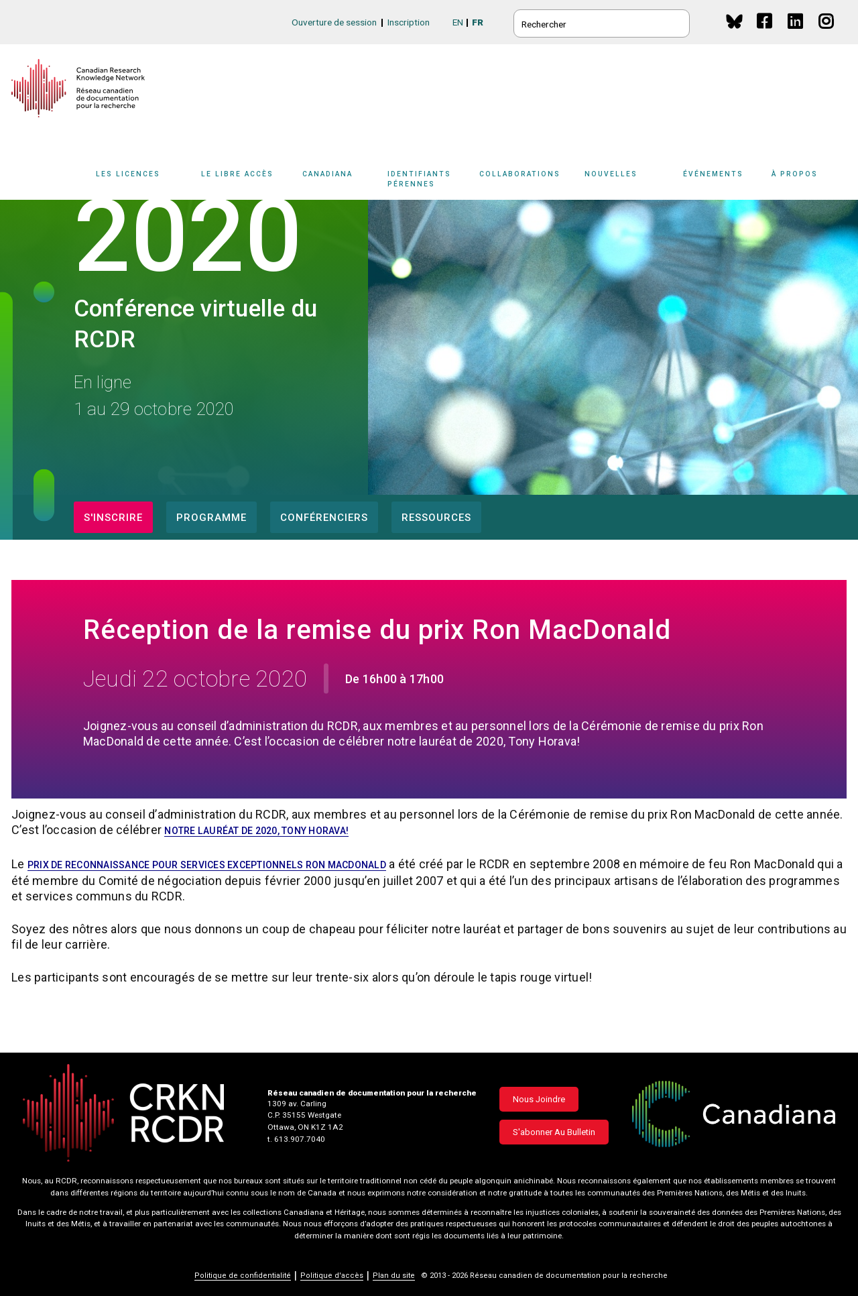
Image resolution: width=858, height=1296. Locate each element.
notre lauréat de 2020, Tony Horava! (256, 830)
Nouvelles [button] (611, 174)
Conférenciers (324, 518)
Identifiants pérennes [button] (419, 178)
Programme (211, 518)
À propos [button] (795, 174)
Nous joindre (539, 1099)
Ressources (436, 518)
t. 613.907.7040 (296, 1139)
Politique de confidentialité (242, 1275)
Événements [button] (713, 174)
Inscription (408, 22)
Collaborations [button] (519, 174)
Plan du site (394, 1275)
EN (457, 22)
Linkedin (796, 33)
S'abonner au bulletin (554, 1132)
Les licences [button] (128, 174)
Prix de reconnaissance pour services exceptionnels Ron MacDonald (206, 865)
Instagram (826, 33)
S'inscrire (113, 518)
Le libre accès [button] (237, 174)
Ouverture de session (334, 22)
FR (477, 22)
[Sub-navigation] (136, 183)
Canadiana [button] (327, 174)
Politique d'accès (331, 1275)
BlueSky (734, 21)
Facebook (765, 33)
